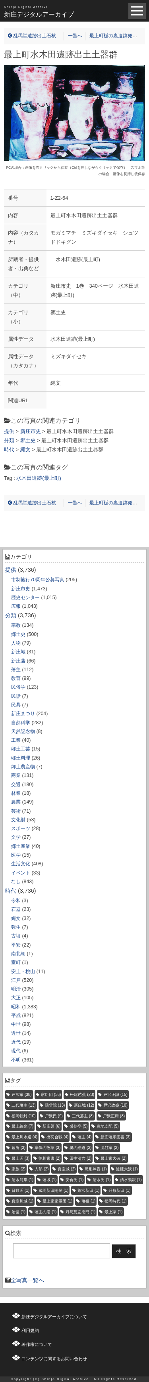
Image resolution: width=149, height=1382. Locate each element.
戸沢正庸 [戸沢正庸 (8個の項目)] (114, 1116)
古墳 (16, 936)
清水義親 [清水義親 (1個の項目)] (131, 1180)
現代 (16, 1051)
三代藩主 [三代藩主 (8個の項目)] (83, 1116)
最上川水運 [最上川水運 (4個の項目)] (24, 1137)
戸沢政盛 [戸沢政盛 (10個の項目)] (115, 1105)
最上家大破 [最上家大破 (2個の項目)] (113, 1158)
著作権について (36, 1344)
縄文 (16, 918)
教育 (16, 678)
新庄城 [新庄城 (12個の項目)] (84, 1105)
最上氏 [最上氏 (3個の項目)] (20, 1158)
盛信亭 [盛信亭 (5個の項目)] (78, 1126)
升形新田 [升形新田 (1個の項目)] (119, 1190)
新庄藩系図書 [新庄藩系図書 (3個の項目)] (115, 1137)
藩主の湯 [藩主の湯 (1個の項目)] (45, 1212)
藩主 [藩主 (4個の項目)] (84, 1137)
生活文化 (20, 864)
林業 (16, 793)
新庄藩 (18, 661)
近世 (16, 1033)
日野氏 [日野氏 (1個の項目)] (20, 1190)
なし (16, 881)
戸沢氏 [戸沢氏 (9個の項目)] (54, 1116)
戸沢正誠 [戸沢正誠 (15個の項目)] (115, 1094)
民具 (16, 705)
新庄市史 (20, 589)
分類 (10, 615)
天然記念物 (23, 731)
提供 (10, 570)
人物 (16, 643)
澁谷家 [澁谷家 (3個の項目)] (109, 1147)
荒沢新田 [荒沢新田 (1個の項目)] (88, 1190)
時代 (10, 891)
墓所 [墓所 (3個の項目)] (18, 1147)
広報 (16, 606)
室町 (16, 962)
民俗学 (18, 687)
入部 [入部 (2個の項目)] (41, 1169)
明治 (16, 989)
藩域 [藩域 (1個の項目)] (49, 1180)
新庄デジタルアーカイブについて (54, 1316)
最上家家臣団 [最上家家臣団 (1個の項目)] (57, 1201)
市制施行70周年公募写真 (37, 579)
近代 (16, 1042)
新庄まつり (23, 713)
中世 (16, 1024)
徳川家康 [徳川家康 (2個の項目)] (49, 1158)
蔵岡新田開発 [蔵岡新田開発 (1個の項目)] (53, 1190)
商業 (16, 775)
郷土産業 (20, 846)
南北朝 (18, 953)
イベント (20, 873)
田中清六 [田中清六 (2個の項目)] (80, 1158)
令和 (16, 900)
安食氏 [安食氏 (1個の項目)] (74, 1180)
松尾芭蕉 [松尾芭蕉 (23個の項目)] (82, 1094)
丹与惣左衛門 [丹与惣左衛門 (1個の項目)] (80, 1212)
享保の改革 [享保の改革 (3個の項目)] (47, 1147)
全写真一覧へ (27, 1280)
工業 (16, 740)
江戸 (16, 980)
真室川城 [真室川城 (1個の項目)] (22, 1201)
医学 (16, 855)
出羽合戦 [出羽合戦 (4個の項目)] (57, 1137)
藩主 (16, 669)
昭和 (16, 1007)
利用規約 (30, 1330)
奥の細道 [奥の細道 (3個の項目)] (80, 1147)
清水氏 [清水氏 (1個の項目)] (101, 1180)
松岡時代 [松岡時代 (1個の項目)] (115, 1201)
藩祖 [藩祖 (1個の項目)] (88, 1201)
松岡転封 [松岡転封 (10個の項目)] (24, 1116)
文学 (16, 837)
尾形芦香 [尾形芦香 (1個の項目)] (95, 1169)
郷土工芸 (20, 749)
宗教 (16, 625)
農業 (16, 802)
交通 (16, 784)
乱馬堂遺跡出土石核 (32, 35)
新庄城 (18, 652)
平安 (16, 945)
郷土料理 (20, 758)
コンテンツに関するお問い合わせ (54, 1358)
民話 (16, 696)
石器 (16, 909)
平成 (16, 1015)
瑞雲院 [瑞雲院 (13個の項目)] (55, 1105)
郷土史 (18, 634)
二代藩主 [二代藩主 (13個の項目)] (24, 1105)
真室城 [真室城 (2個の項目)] (66, 1169)
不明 (16, 1060)
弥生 (16, 927)
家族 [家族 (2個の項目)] (18, 1169)
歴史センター (25, 597)
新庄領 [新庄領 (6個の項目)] (51, 1126)
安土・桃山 (23, 971)
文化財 (18, 820)
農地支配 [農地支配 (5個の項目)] (107, 1126)
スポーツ (20, 828)
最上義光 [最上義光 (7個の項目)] (22, 1126)
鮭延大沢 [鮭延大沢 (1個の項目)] (127, 1169)
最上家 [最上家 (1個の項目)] (113, 1212)
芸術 (16, 811)
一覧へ (75, 35)
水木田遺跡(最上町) (38, 478)
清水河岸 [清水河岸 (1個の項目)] (22, 1180)
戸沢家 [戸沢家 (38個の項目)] (22, 1094)
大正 (16, 997)
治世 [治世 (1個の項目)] (18, 1212)
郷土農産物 (23, 766)
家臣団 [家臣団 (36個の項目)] (51, 1094)
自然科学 (20, 722)
